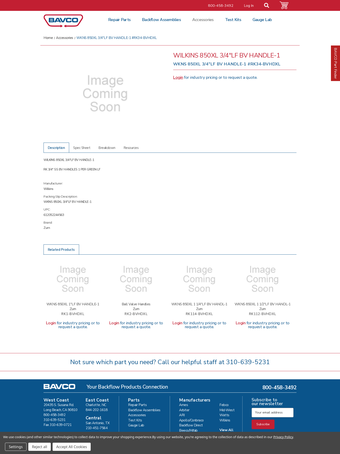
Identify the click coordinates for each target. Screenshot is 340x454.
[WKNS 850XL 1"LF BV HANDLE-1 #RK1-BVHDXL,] (72, 279)
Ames (183, 404)
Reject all (39, 446)
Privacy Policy (283, 437)
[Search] (269, 6)
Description (56, 148)
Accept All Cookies (71, 446)
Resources (131, 148)
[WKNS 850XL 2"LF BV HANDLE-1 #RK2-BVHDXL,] (136, 279)
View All (226, 430)
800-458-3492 (220, 5)
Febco (224, 404)
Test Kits (233, 20)
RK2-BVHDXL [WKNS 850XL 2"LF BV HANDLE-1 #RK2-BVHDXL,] (136, 314)
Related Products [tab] (61, 249)
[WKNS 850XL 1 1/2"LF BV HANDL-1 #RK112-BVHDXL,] (262, 279)
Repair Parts (119, 20)
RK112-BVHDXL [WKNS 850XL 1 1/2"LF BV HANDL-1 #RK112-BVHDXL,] (262, 314)
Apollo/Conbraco (191, 420)
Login (178, 77)
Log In (249, 5)
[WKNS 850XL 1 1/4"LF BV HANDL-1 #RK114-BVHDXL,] (199, 279)
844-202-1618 (96, 409)
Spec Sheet (81, 148)
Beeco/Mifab (188, 430)
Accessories (203, 20)
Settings (16, 446)
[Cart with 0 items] (286, 5)
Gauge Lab (262, 20)
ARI (182, 415)
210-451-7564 (96, 427)
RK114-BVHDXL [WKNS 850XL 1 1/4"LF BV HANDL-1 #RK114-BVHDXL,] (199, 314)
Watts (224, 415)
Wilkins (224, 420)
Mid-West (226, 410)
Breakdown (106, 148)
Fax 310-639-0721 (57, 424)
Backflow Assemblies (161, 20)
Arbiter (184, 410)
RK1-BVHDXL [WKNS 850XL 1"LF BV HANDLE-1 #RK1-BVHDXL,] (72, 314)
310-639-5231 (248, 362)
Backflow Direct (191, 425)
